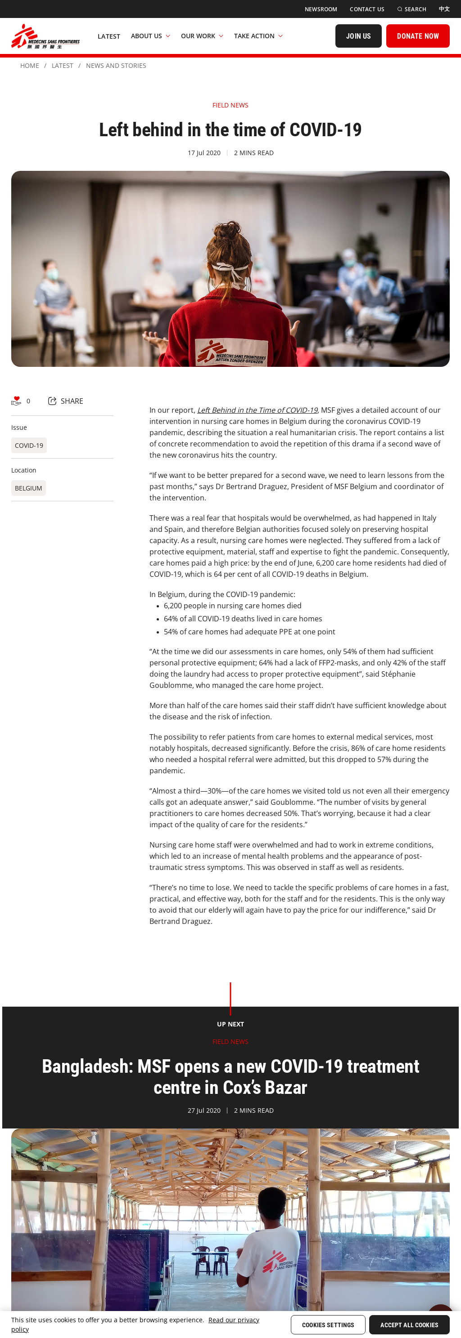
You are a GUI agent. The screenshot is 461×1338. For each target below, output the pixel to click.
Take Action (258, 35)
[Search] (411, 9)
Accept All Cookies (409, 1325)
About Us (150, 35)
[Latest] (109, 36)
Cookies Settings (328, 1325)
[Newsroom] (321, 9)
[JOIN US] (358, 36)
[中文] (444, 9)
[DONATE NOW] (418, 36)
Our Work (202, 35)
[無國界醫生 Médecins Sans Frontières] (45, 36)
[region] (230, 1324)
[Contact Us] (367, 9)
